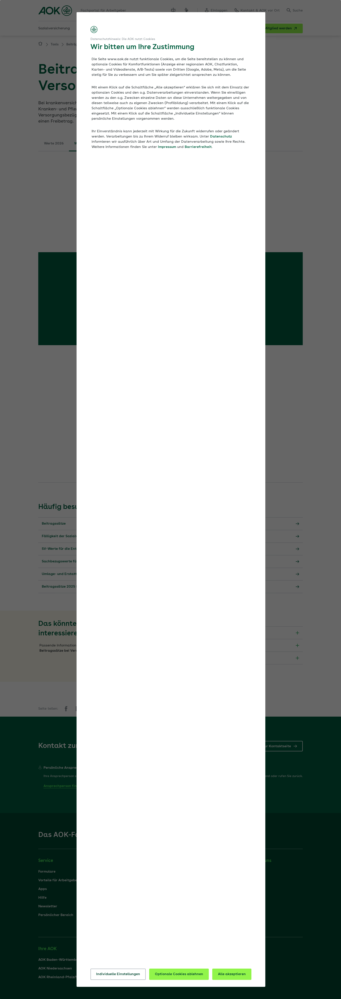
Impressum (167, 147)
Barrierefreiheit (198, 147)
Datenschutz (221, 136)
